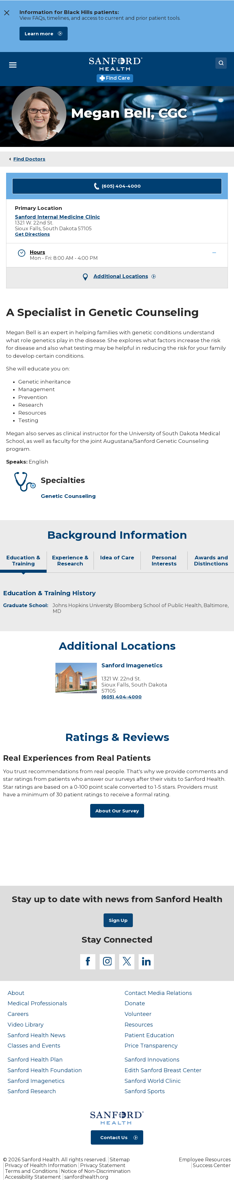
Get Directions (32, 234)
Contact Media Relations (158, 992)
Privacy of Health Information (41, 1165)
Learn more (39, 34)
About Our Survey (117, 811)
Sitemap (120, 1160)
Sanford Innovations (152, 1059)
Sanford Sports (145, 1091)
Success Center (212, 1165)
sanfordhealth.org (86, 1177)
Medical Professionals (37, 1003)
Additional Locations (121, 276)
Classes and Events (34, 1045)
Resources (139, 1024)
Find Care (115, 78)
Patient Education (149, 1035)
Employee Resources (205, 1160)
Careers (18, 1013)
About (16, 992)
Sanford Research (32, 1091)
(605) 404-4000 (117, 186)
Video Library (26, 1024)
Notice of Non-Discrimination (95, 1171)
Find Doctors (29, 159)
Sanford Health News (37, 1035)
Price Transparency (151, 1045)
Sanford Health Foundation (45, 1070)
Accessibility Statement (33, 1177)
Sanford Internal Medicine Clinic (57, 217)
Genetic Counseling (68, 496)
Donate (135, 1003)
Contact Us (114, 1137)
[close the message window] (6, 12)
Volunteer (138, 1013)
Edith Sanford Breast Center (163, 1070)
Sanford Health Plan (35, 1059)
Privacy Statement (103, 1165)
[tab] (23, 563)
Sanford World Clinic (153, 1080)
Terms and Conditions (31, 1171)
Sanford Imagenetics (131, 666)
